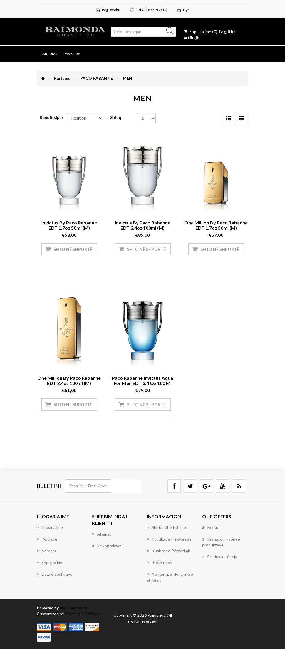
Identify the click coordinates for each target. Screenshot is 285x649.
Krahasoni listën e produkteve (221, 541)
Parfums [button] (48, 54)
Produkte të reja (219, 557)
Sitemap (102, 534)
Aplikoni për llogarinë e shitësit (170, 577)
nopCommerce (73, 607)
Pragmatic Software (83, 613)
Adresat (46, 550)
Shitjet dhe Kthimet (167, 527)
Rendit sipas (52, 117)
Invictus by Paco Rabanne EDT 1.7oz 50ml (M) (69, 225)
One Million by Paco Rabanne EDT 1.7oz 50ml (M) (216, 225)
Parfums (62, 78)
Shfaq (115, 117)
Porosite (47, 538)
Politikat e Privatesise (169, 538)
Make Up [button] (72, 54)
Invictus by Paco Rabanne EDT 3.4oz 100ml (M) (142, 225)
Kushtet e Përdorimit (169, 550)
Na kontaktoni (107, 545)
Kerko (210, 527)
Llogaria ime (50, 527)
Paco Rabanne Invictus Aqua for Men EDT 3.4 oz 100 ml (142, 380)
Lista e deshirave (54, 574)
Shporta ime (50, 562)
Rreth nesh (159, 562)
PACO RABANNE (96, 78)
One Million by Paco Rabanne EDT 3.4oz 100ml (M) (69, 380)
